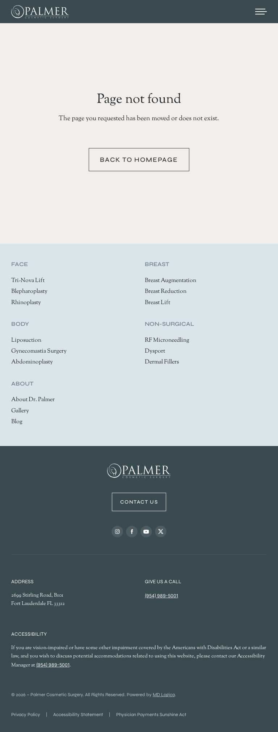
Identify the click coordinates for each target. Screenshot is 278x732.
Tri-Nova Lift (28, 281)
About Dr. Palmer (33, 400)
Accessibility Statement (78, 715)
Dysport (155, 351)
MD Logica (164, 695)
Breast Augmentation (170, 281)
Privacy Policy (25, 715)
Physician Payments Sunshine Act (151, 715)
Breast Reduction (165, 291)
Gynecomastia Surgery (39, 351)
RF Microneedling (167, 340)
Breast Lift (157, 303)
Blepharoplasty (29, 291)
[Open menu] (261, 11)
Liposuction (26, 340)
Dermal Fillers (162, 362)
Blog (16, 422)
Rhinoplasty (26, 303)
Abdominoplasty (32, 362)
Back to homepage (139, 160)
